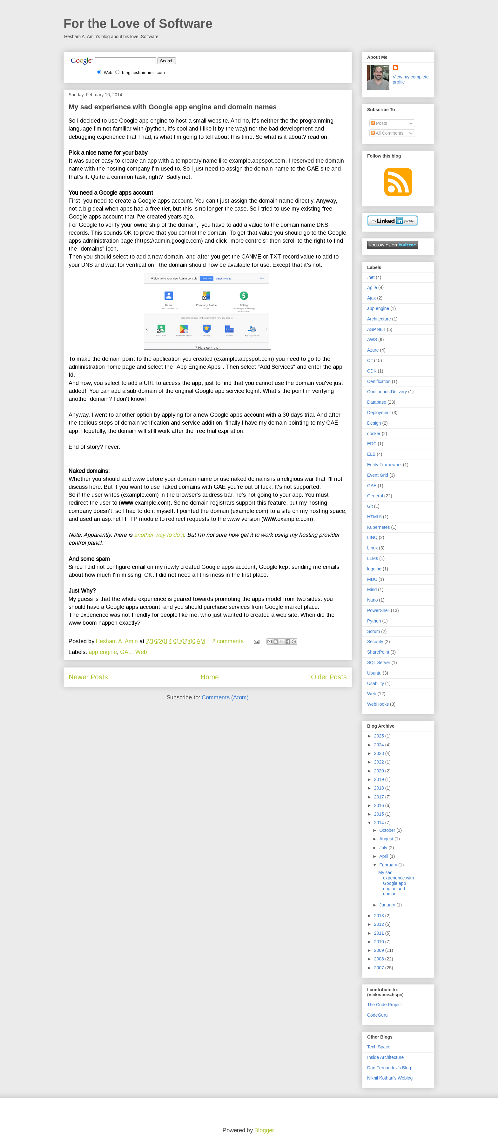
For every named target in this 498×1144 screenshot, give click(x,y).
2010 (379, 941)
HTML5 (374, 516)
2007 (379, 967)
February (388, 864)
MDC (372, 579)
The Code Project (384, 1004)
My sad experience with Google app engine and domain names (173, 107)
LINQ (372, 537)
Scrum (373, 631)
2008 (379, 958)
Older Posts (329, 677)
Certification (379, 381)
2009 (379, 950)
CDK (372, 370)
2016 (379, 805)
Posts (379, 123)
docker (373, 433)
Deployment (379, 412)
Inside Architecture (385, 1057)
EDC (372, 443)
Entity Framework (384, 464)
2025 (379, 735)
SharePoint (378, 652)
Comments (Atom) (225, 697)
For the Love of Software (138, 23)
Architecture (379, 318)
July (383, 847)
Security (375, 641)
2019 (379, 779)
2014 (379, 822)
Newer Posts (88, 677)
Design (374, 423)
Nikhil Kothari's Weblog (390, 1077)
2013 (379, 915)
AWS (372, 339)
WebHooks (378, 704)
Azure (373, 350)
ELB (371, 454)
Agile (372, 287)
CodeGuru (377, 1015)
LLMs (372, 558)
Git (370, 506)
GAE (126, 652)
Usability (375, 683)
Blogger (264, 1130)
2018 (379, 788)
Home (209, 677)
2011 (379, 933)
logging (374, 568)
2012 (379, 924)
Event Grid (377, 475)
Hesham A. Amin (117, 641)
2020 (379, 770)
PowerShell (378, 610)
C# (370, 360)
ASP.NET (376, 329)
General (375, 495)
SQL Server (378, 662)
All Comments (387, 133)
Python (374, 620)
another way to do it (159, 535)
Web (141, 652)
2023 (379, 753)
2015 (379, 814)
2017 (379, 796)
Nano (372, 599)
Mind (372, 589)
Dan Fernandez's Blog (389, 1067)
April (384, 856)
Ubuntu (374, 673)
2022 (379, 761)
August (386, 838)
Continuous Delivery (387, 391)
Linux (372, 547)
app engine (103, 652)
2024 (379, 744)
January (387, 904)
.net (370, 277)
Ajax (371, 297)
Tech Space (378, 1046)
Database (376, 402)
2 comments (228, 641)
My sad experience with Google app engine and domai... (396, 883)
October (387, 830)
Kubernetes (378, 527)
